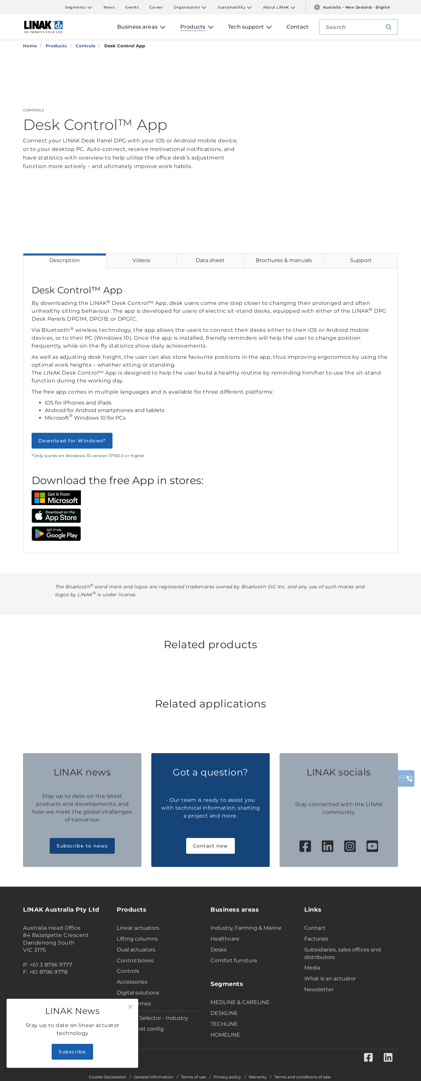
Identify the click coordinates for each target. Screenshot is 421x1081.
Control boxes (135, 960)
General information (153, 1077)
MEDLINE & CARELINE (240, 1002)
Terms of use (193, 1077)
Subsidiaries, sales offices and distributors (342, 953)
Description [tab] (64, 260)
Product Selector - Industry (152, 1018)
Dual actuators (136, 949)
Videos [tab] (141, 260)
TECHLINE (224, 1024)
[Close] (130, 1007)
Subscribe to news (82, 846)
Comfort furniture (233, 960)
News (109, 7)
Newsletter (319, 989)
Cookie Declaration (107, 1077)
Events (132, 7)
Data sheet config (140, 1029)
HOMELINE (225, 1035)
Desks (218, 949)
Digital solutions (138, 993)
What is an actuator (330, 978)
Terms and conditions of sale (302, 1077)
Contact (315, 928)
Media (312, 968)
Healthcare (224, 939)
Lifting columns (137, 939)
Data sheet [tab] (210, 260)
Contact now (210, 846)
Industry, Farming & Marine (246, 928)
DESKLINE (224, 1013)
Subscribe (72, 1052)
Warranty (258, 1077)
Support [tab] (361, 260)
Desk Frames (134, 1003)
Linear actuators (138, 928)
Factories (316, 939)
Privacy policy (227, 1077)
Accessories (132, 982)
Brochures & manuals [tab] (284, 260)
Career (156, 7)
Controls (128, 971)
